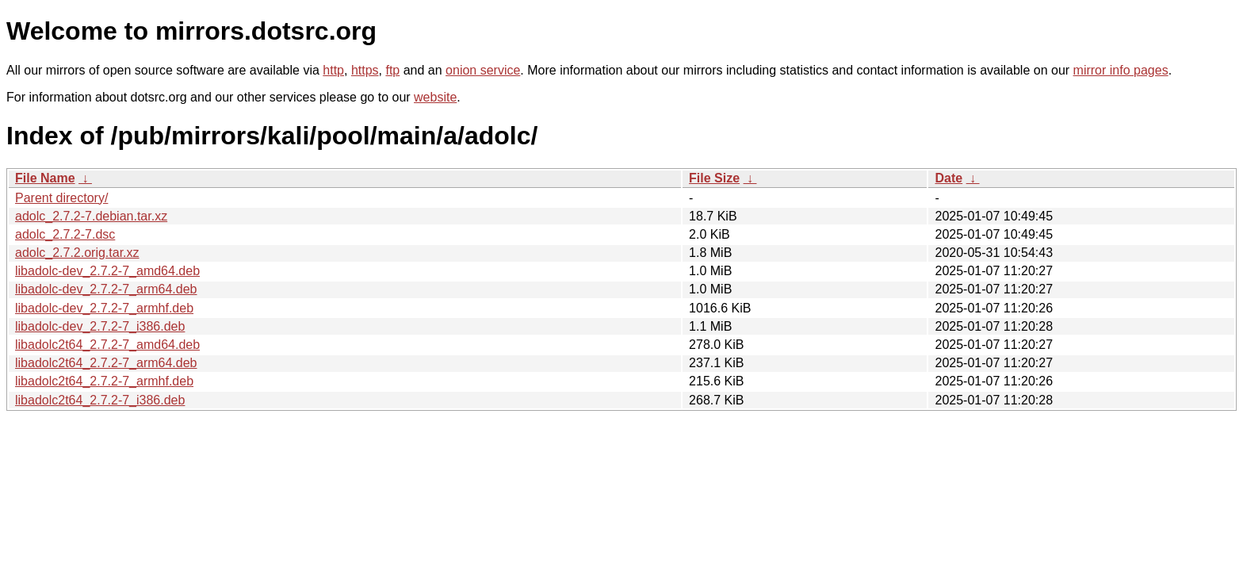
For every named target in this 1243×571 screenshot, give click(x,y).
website (435, 97)
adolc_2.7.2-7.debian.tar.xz (91, 216)
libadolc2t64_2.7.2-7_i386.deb (100, 400)
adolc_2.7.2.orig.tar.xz (77, 252)
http (333, 70)
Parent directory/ (61, 198)
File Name (45, 178)
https (365, 70)
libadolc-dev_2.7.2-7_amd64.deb (107, 271)
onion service (483, 70)
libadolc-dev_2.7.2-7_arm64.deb (106, 289)
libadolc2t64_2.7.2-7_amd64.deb (107, 344)
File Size (714, 178)
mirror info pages (1120, 70)
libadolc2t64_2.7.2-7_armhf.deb (104, 381)
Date (948, 178)
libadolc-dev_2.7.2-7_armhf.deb (104, 308)
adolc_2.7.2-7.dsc (65, 234)
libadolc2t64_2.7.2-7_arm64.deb (106, 363)
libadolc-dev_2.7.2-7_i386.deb (100, 326)
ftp (392, 70)
